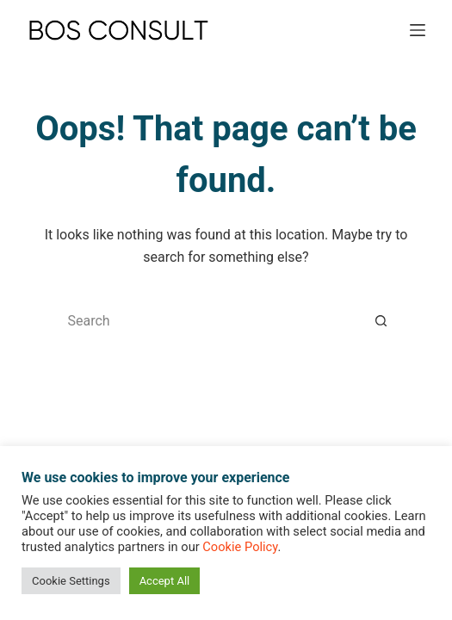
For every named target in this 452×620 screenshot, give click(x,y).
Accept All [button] (164, 580)
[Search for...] (209, 321)
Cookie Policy (239, 547)
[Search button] (381, 321)
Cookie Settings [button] (71, 580)
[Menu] (417, 30)
